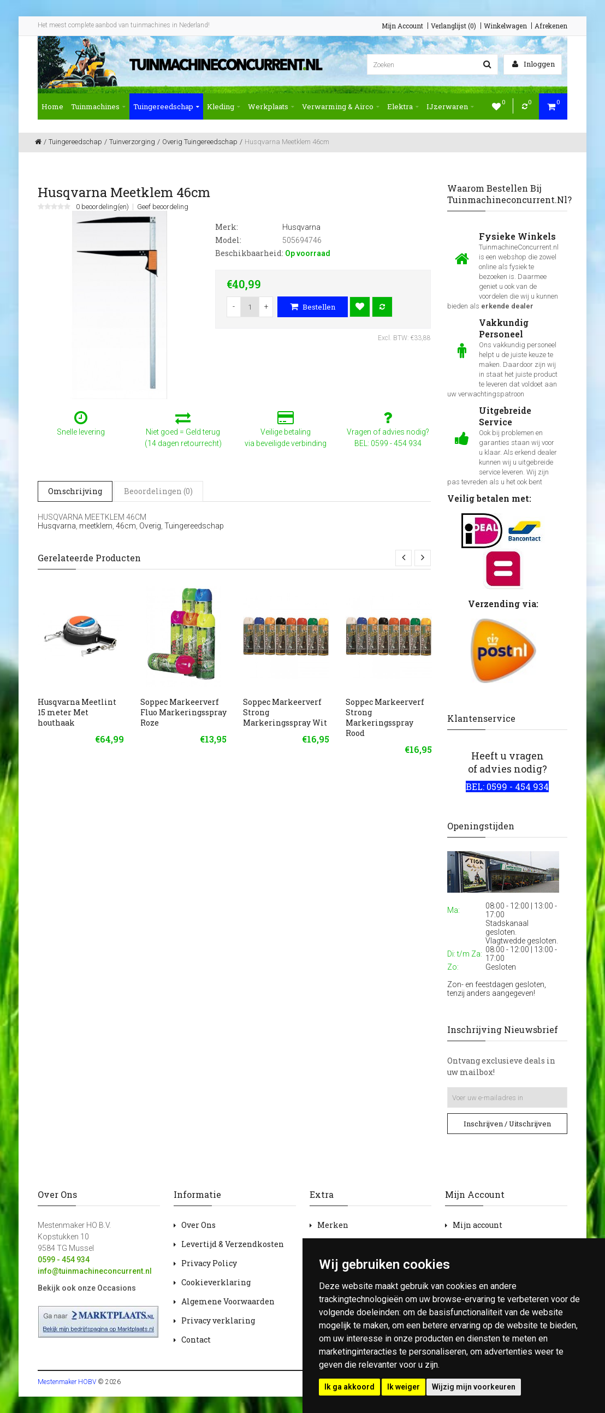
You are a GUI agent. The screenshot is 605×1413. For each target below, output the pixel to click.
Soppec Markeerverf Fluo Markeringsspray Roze (183, 712)
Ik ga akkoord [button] (349, 1386)
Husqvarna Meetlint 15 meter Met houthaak (77, 712)
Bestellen (312, 307)
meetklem (95, 525)
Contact (196, 1339)
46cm (126, 525)
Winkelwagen (505, 25)
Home (52, 106)
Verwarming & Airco (340, 106)
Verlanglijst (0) (453, 25)
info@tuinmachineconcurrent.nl (95, 1271)
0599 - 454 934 (64, 1259)
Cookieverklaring (216, 1282)
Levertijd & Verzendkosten (232, 1244)
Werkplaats (271, 106)
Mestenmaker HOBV (67, 1382)
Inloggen (533, 64)
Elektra (403, 106)
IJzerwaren (450, 106)
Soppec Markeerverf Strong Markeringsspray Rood (385, 717)
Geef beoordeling (162, 207)
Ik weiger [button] (403, 1386)
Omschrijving (75, 491)
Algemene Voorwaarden (228, 1301)
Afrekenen (551, 25)
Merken (332, 1225)
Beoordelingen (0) (158, 491)
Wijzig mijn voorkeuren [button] (473, 1386)
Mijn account (477, 1225)
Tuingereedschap (166, 106)
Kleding (223, 106)
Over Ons (198, 1225)
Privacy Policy (209, 1263)
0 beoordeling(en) (102, 207)
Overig (150, 525)
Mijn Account (402, 25)
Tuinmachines (98, 106)
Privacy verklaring (218, 1320)
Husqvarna (57, 525)
